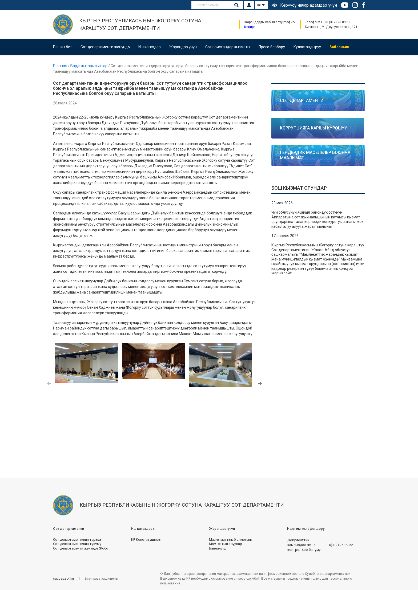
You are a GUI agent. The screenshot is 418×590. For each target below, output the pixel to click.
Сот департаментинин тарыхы (77, 540)
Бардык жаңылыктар (89, 66)
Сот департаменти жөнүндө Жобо (80, 548)
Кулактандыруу (307, 47)
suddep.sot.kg (64, 578)
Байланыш (339, 47)
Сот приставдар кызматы (227, 47)
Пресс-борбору (272, 47)
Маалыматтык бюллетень (230, 540)
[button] (49, 384)
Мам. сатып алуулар (225, 544)
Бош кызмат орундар (299, 188)
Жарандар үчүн (183, 47)
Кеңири (249, 27)
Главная (60, 66)
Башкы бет (62, 47)
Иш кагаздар (149, 47)
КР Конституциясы (146, 540)
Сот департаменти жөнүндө (105, 47)
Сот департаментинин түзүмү (77, 544)
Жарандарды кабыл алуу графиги (270, 22)
